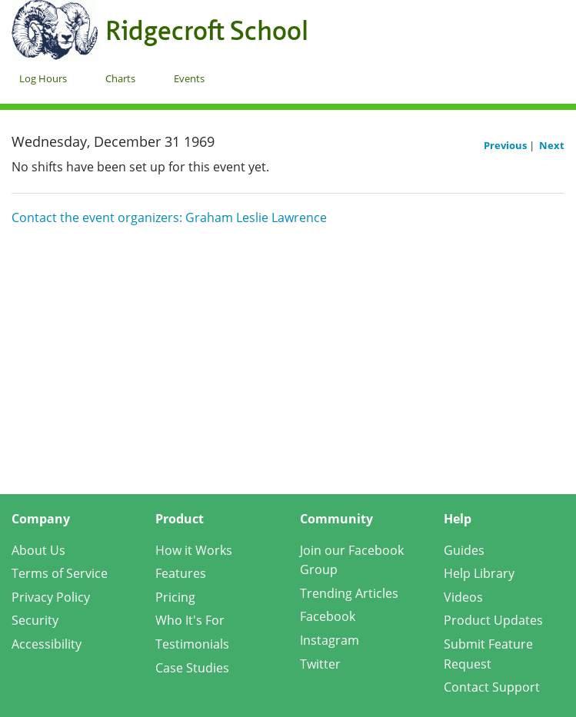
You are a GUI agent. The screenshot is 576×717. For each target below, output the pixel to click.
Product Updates (493, 620)
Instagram (329, 640)
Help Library (479, 573)
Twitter (320, 664)
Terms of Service (60, 573)
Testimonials (192, 644)
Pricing (175, 597)
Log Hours (43, 78)
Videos (463, 597)
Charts (120, 78)
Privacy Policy (51, 597)
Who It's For (190, 620)
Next (551, 145)
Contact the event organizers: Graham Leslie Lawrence (169, 217)
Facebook (327, 616)
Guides (464, 550)
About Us (38, 550)
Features (180, 573)
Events (189, 78)
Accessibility (47, 644)
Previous (506, 145)
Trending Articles (349, 593)
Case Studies (192, 667)
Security (35, 620)
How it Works (193, 550)
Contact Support (492, 687)
